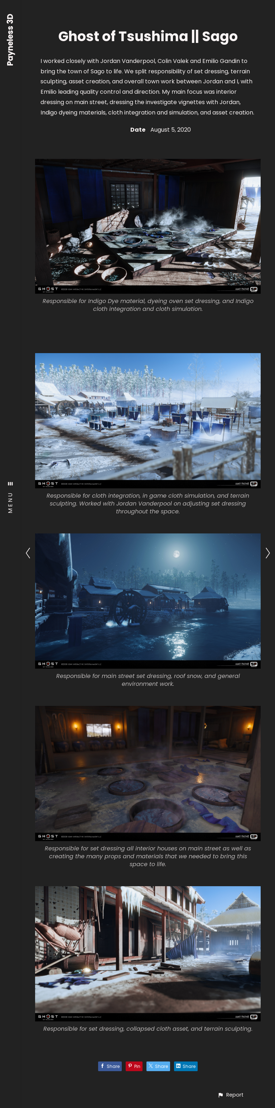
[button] (230, 1095)
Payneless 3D (10, 40)
